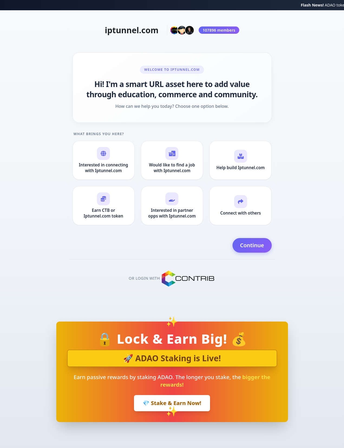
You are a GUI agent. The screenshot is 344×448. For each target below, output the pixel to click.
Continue (252, 245)
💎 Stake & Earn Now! (172, 403)
